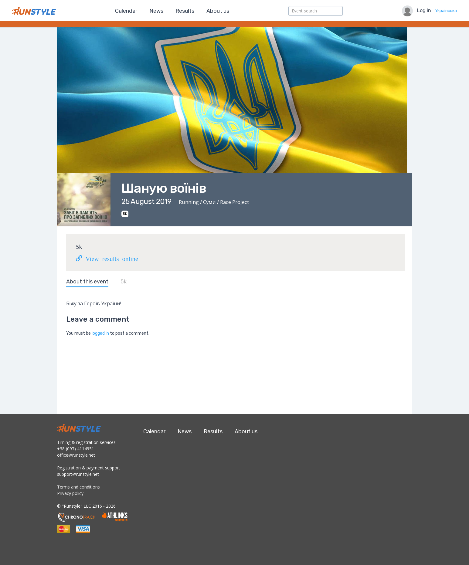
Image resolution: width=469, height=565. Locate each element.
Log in (424, 10)
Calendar (126, 11)
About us (217, 11)
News (156, 11)
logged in (100, 333)
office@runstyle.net (76, 455)
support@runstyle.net (78, 474)
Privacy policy (70, 493)
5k (124, 282)
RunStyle (34, 11)
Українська (446, 10)
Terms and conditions (78, 487)
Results (184, 11)
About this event (87, 282)
